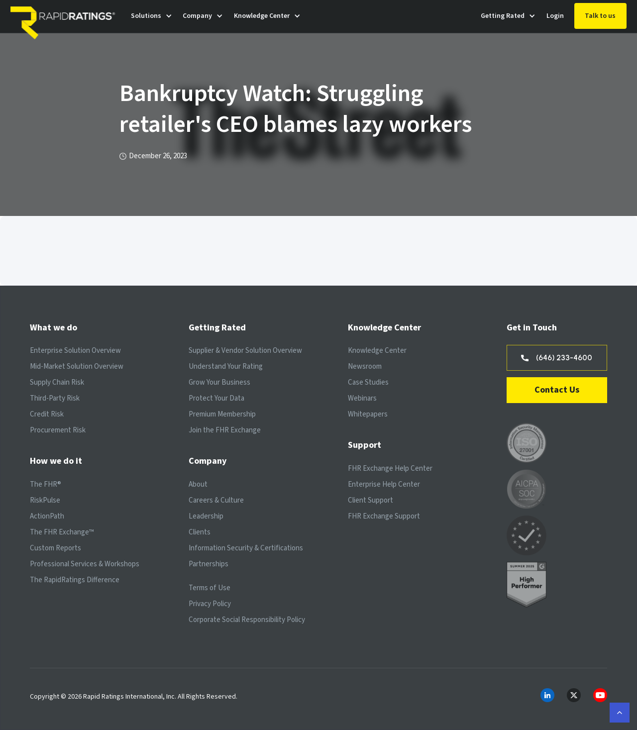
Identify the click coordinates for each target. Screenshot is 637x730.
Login (555, 16)
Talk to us (600, 16)
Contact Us (556, 390)
